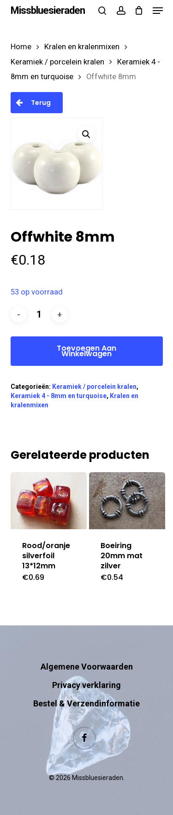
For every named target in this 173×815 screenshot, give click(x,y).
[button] (158, 10)
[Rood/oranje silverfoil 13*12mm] (49, 500)
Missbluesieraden (48, 11)
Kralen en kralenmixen (81, 46)
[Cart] (139, 11)
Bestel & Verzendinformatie (86, 703)
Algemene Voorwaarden (87, 666)
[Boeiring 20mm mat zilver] (127, 500)
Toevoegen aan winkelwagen (86, 351)
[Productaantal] (39, 314)
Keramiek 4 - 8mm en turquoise (59, 395)
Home (21, 46)
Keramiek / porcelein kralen (57, 62)
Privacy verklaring (86, 685)
